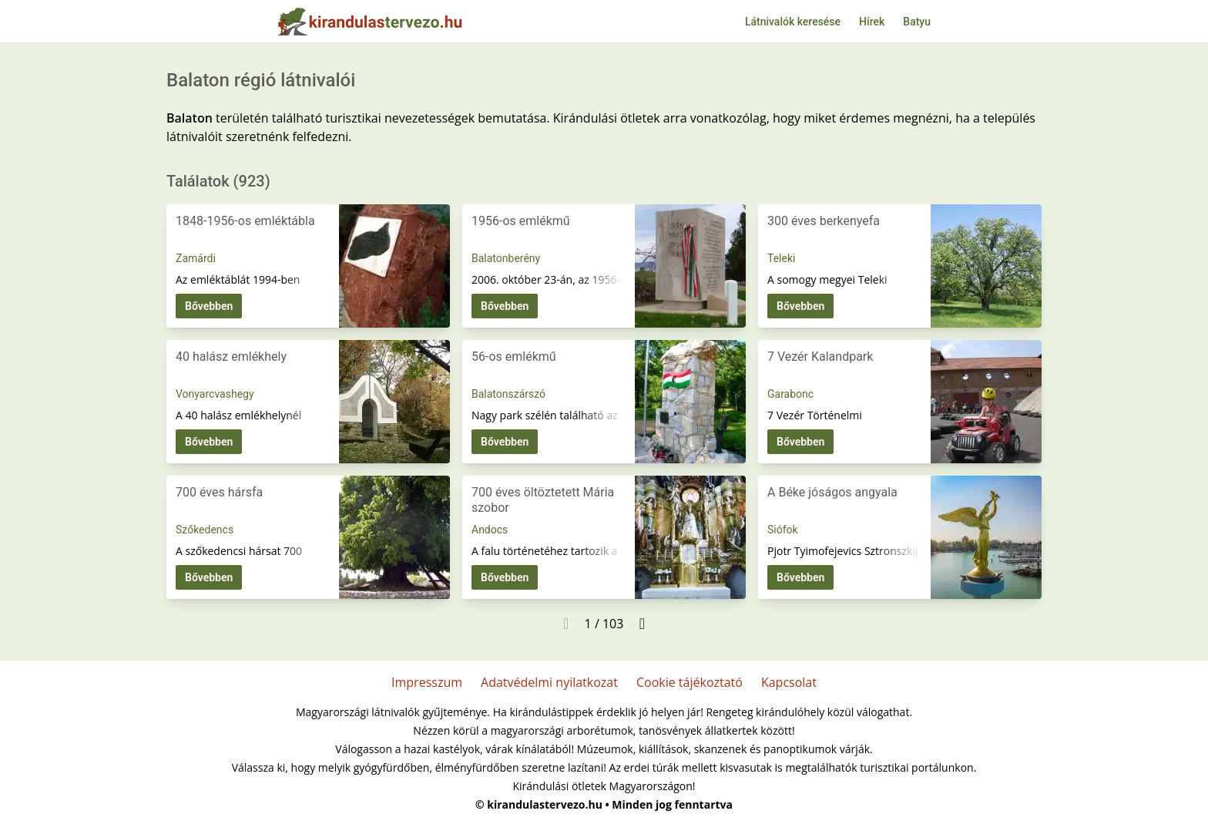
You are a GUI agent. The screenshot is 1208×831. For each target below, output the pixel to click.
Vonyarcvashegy (215, 394)
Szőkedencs (204, 529)
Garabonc (790, 394)
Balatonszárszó (508, 394)
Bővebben (209, 306)
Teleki (781, 258)
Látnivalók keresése (793, 21)
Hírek (871, 21)
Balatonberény (505, 258)
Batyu (917, 21)
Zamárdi (196, 258)
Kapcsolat (789, 682)
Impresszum (426, 682)
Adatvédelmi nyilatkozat (549, 682)
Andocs (489, 529)
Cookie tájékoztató (689, 682)
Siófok (782, 529)
